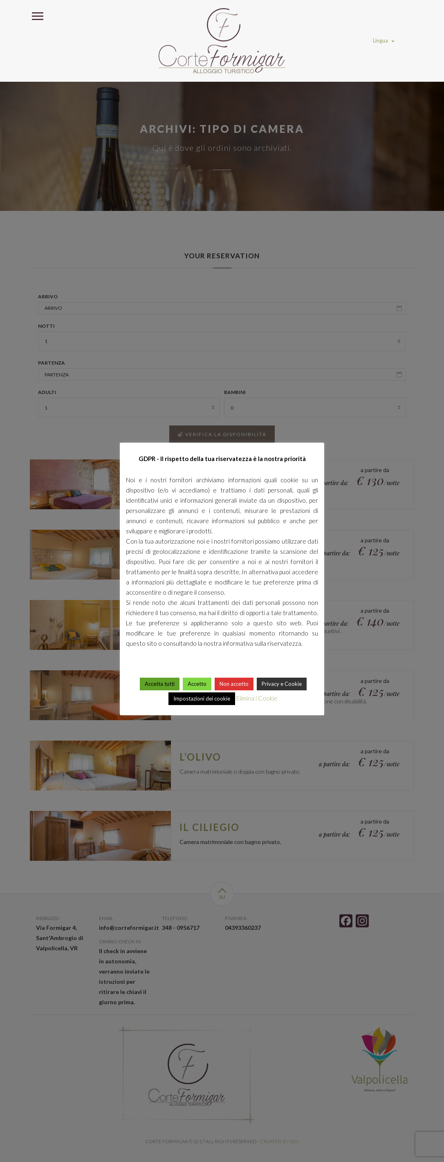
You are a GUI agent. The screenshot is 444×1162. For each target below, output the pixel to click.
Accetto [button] (197, 684)
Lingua (384, 40)
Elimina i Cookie (257, 698)
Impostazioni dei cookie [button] (201, 698)
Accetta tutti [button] (160, 684)
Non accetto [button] (234, 684)
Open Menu (37, 15)
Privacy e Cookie (282, 684)
